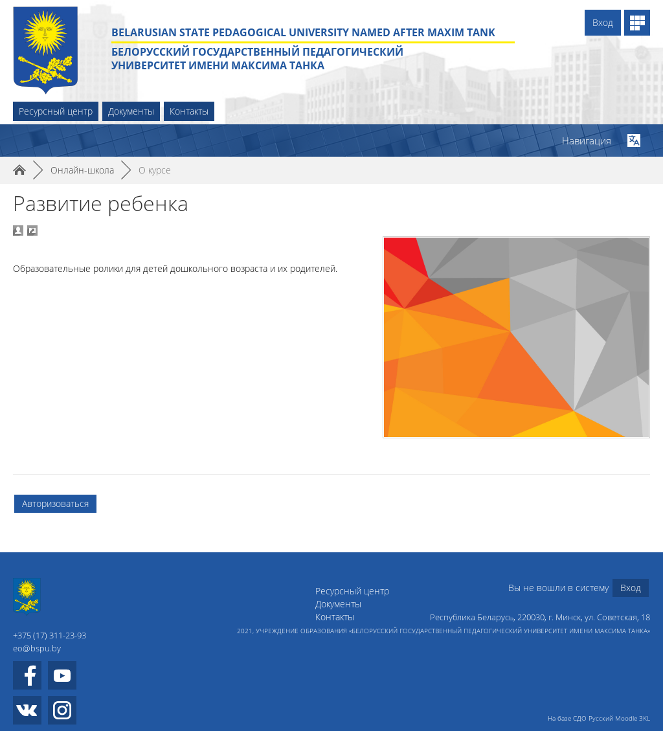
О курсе (155, 170)
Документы (131, 111)
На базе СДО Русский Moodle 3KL (599, 718)
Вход (602, 22)
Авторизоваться (55, 503)
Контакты (189, 111)
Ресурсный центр (56, 111)
